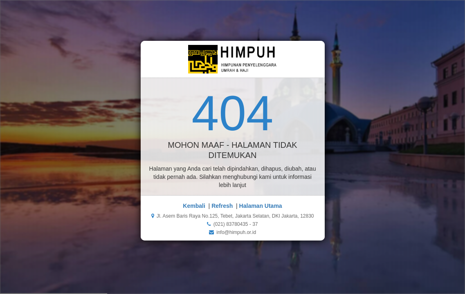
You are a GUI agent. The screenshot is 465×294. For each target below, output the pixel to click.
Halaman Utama (260, 206)
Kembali (194, 206)
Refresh (222, 206)
